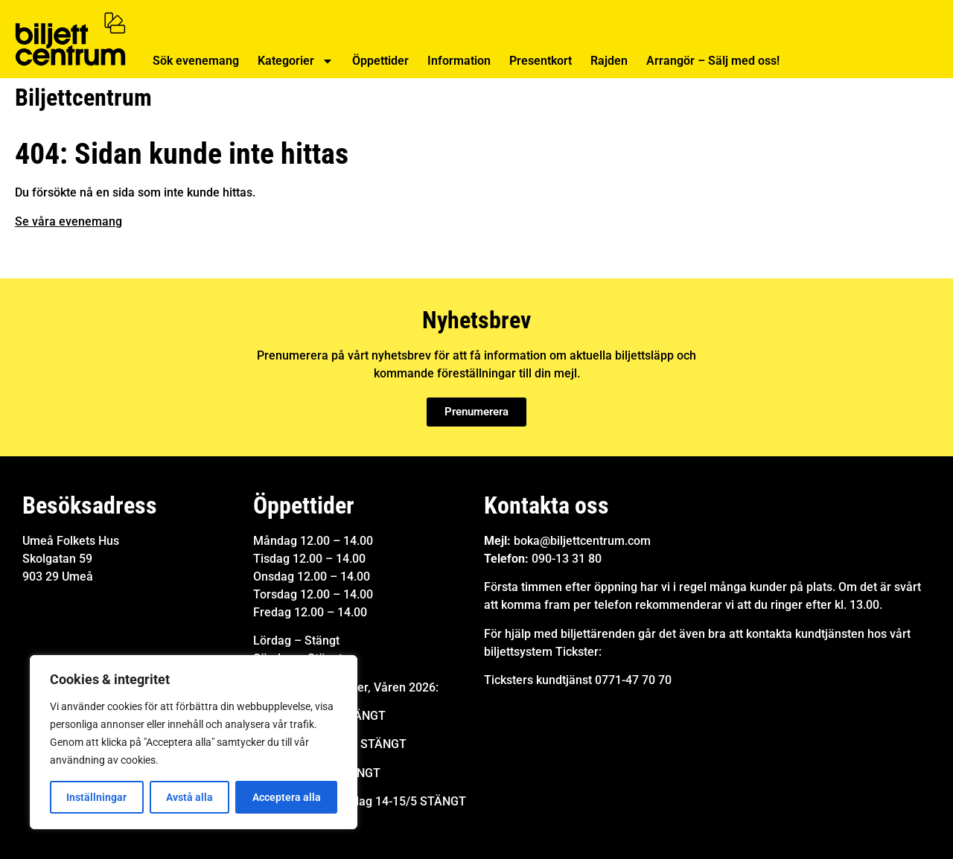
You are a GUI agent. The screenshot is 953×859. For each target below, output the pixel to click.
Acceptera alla (286, 797)
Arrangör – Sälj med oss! (713, 61)
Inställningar (96, 797)
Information (459, 61)
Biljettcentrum (83, 97)
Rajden (609, 61)
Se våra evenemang (68, 221)
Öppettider (380, 61)
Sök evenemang (196, 61)
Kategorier (296, 61)
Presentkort (540, 61)
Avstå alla (189, 797)
